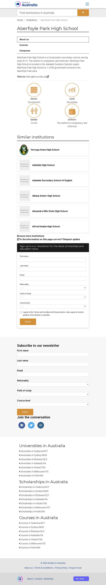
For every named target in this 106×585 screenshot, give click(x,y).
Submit (28, 322)
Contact (38, 578)
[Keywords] (47, 12)
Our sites (80, 579)
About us (24, 39)
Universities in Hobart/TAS (32, 467)
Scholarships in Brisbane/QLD (34, 495)
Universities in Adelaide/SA (33, 463)
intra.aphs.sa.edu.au (37, 76)
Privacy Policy (61, 567)
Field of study (25, 293)
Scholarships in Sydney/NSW (34, 491)
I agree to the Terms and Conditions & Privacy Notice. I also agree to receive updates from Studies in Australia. (53, 313)
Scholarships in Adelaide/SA (34, 499)
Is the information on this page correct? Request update (48, 239)
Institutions (31, 20)
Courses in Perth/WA (30, 547)
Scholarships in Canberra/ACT (34, 487)
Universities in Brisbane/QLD (33, 459)
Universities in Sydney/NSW (33, 455)
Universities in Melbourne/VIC (34, 471)
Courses (23, 45)
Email (22, 275)
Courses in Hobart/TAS (31, 539)
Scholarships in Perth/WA (32, 511)
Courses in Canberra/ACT (32, 523)
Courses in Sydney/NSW (32, 527)
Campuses (24, 50)
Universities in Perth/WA (31, 475)
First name (24, 256)
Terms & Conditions (44, 567)
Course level (25, 303)
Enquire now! (75, 567)
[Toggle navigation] (87, 4)
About (30, 578)
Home (20, 20)
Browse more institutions (30, 235)
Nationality (24, 284)
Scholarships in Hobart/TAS (33, 503)
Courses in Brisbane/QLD (32, 531)
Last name (24, 265)
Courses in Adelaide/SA (31, 535)
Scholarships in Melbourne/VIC (35, 507)
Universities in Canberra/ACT (34, 451)
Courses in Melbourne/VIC (33, 543)
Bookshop (48, 578)
